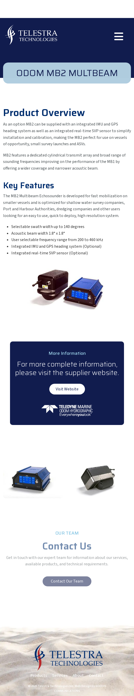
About (78, 675)
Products (39, 675)
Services (60, 675)
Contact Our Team (67, 581)
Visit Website (67, 389)
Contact (96, 675)
